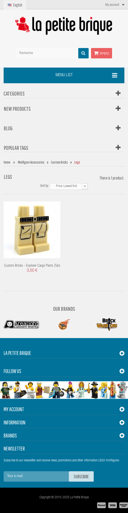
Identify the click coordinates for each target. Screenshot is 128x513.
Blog (8, 128)
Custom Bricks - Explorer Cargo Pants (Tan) (32, 266)
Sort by (44, 186)
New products (17, 108)
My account (14, 409)
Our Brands (64, 308)
